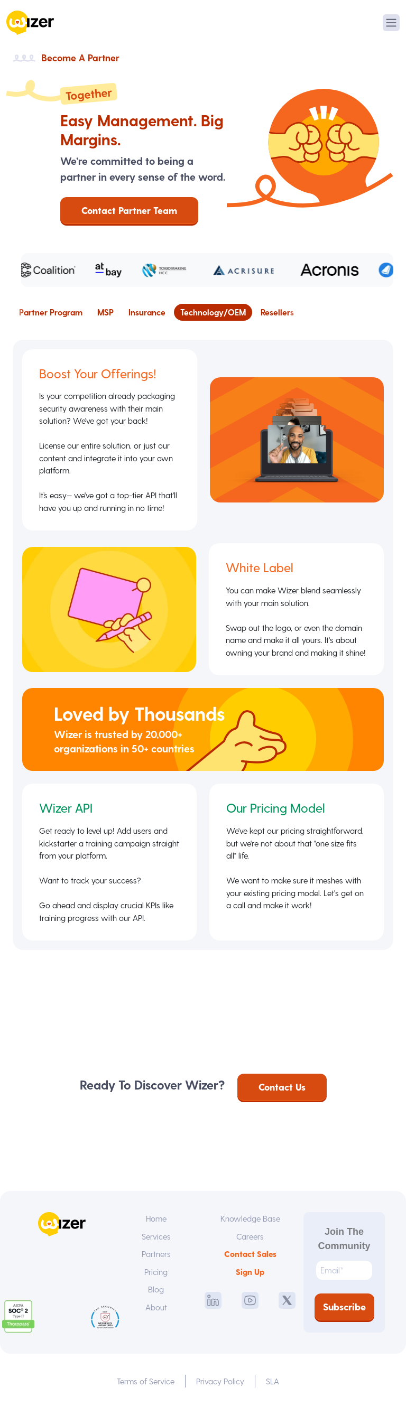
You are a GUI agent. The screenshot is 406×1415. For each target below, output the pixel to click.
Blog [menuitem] (156, 1296)
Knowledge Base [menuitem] (250, 1224)
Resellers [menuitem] (277, 312)
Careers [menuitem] (250, 1242)
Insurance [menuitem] (146, 312)
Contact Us (282, 1093)
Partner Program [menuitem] (50, 312)
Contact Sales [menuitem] (250, 1260)
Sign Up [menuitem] (250, 1278)
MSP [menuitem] (105, 312)
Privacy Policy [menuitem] (221, 1387)
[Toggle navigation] (391, 22)
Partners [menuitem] (156, 1260)
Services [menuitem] (156, 1242)
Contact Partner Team (129, 210)
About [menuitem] (156, 1314)
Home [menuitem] (156, 1224)
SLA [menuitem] (273, 1387)
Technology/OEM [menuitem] (213, 312)
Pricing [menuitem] (156, 1278)
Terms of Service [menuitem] (146, 1387)
